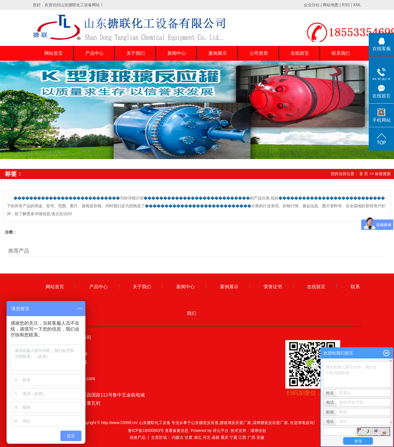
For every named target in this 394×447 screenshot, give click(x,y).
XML (357, 5)
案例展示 (217, 53)
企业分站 (311, 5)
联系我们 (341, 53)
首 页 (363, 174)
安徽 (260, 437)
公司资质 (259, 53)
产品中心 (94, 53)
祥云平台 (221, 430)
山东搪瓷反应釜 (205, 422)
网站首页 (53, 53)
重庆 (225, 437)
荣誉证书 (273, 286)
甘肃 (188, 437)
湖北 (198, 437)
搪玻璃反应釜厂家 (235, 422)
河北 (206, 437)
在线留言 (300, 53)
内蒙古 (178, 437)
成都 (215, 437)
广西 (251, 437)
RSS (346, 5)
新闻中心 (176, 53)
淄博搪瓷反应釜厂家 (270, 422)
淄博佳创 (258, 430)
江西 (242, 437)
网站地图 (331, 5)
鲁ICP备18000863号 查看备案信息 (158, 430)
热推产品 (137, 437)
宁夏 (233, 437)
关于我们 (135, 53)
